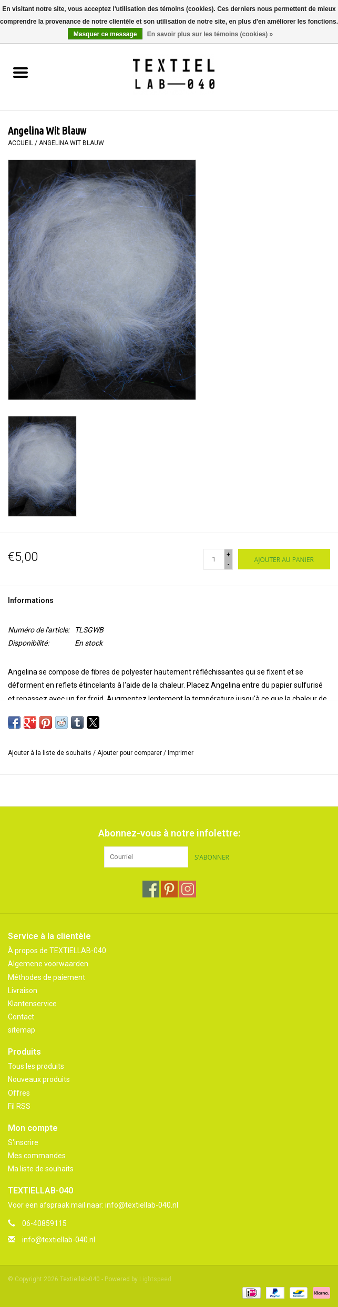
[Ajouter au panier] (284, 559)
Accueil (20, 143)
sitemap (21, 1030)
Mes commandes (37, 1155)
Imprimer (180, 753)
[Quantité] (213, 559)
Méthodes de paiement (46, 977)
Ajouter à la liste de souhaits (50, 753)
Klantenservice (32, 1003)
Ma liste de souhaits (41, 1169)
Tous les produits (36, 1066)
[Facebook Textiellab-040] (150, 889)
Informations (31, 600)
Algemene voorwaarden (48, 963)
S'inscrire (23, 1142)
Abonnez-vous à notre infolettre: (169, 833)
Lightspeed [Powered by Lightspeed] (155, 1279)
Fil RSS (19, 1106)
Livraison (22, 990)
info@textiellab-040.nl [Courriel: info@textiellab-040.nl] (58, 1239)
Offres (19, 1093)
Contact (21, 1017)
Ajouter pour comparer (130, 753)
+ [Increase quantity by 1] (228, 554)
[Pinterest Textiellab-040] (169, 889)
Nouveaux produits (39, 1079)
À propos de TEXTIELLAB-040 (57, 950)
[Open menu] (20, 72)
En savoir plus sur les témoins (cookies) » (210, 34)
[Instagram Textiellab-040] (187, 889)
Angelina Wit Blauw (71, 143)
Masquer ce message (105, 34)
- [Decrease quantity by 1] (228, 564)
